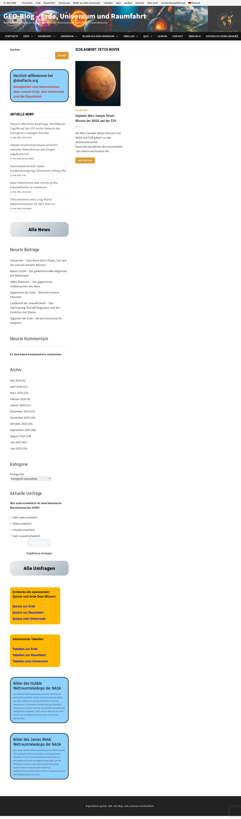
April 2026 (16, 387)
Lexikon (128, 2)
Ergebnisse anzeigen (39, 554)
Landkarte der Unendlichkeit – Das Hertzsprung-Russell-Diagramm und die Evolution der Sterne (35, 308)
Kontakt (140, 2)
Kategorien (17, 475)
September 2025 (20, 430)
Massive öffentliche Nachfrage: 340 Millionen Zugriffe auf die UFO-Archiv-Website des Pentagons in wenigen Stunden (38, 129)
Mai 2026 (15, 381)
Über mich (152, 2)
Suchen (15, 49)
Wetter (31, 159)
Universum (64, 2)
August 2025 (18, 437)
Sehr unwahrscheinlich (26, 537)
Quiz (118, 2)
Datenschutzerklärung (173, 2)
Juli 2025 (15, 443)
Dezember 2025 (19, 412)
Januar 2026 (17, 406)
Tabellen (108, 2)
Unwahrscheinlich (24, 530)
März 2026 (16, 393)
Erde (38, 2)
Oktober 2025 (18, 424)
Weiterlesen (85, 160)
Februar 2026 (18, 400)
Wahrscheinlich (22, 524)
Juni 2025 (16, 449)
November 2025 (20, 418)
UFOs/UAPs (27, 138)
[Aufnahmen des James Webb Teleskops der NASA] (39, 701)
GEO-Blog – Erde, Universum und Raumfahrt (74, 16)
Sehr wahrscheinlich (25, 518)
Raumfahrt (49, 2)
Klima (24, 159)
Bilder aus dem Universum (86, 2)
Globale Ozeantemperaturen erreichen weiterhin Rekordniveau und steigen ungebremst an (34, 150)
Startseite (27, 2)
